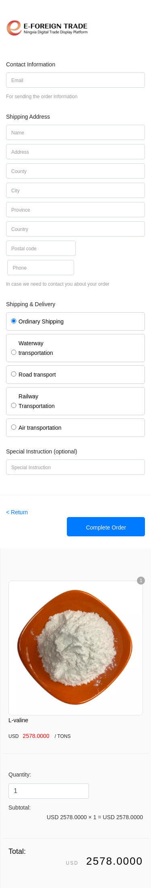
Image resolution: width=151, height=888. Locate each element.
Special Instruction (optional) (41, 451)
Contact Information (30, 64)
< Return (17, 512)
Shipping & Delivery (30, 304)
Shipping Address (28, 116)
